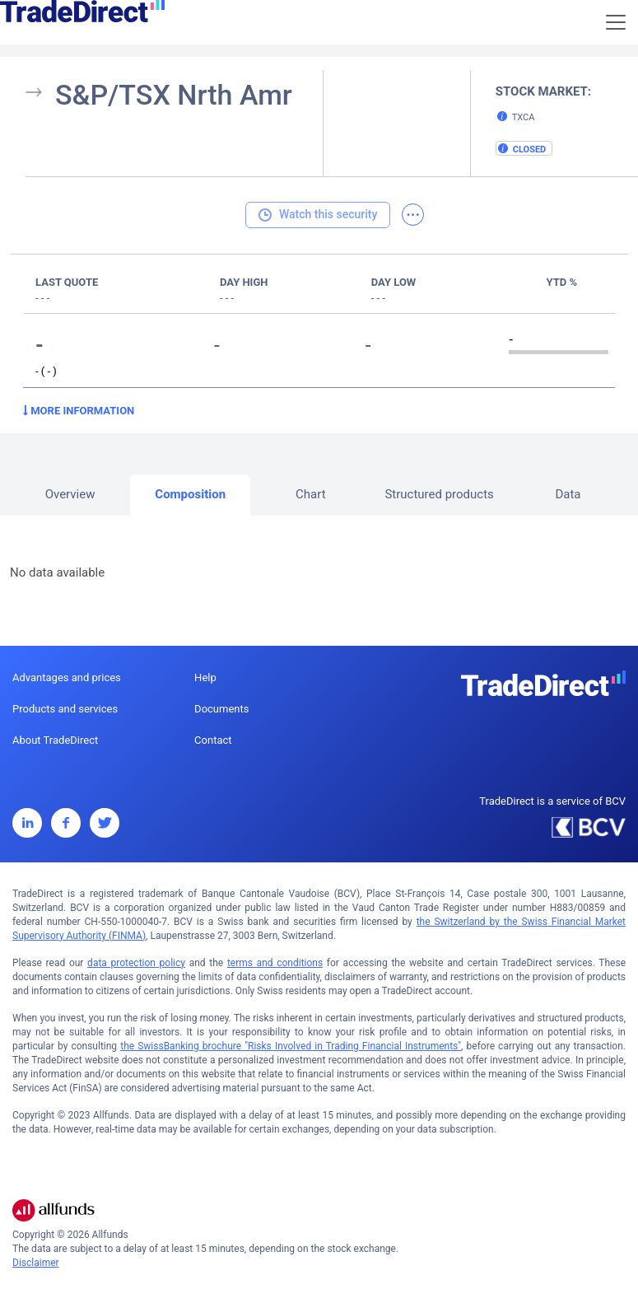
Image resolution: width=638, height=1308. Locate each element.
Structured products (438, 494)
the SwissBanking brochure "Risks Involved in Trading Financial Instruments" (290, 1046)
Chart (311, 494)
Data (567, 494)
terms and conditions (275, 963)
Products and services (65, 709)
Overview (70, 494)
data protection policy (136, 963)
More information (78, 410)
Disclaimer (35, 1262)
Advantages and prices (66, 677)
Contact (212, 740)
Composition (190, 494)
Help (205, 677)
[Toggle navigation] (616, 22)
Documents (221, 709)
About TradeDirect (55, 740)
